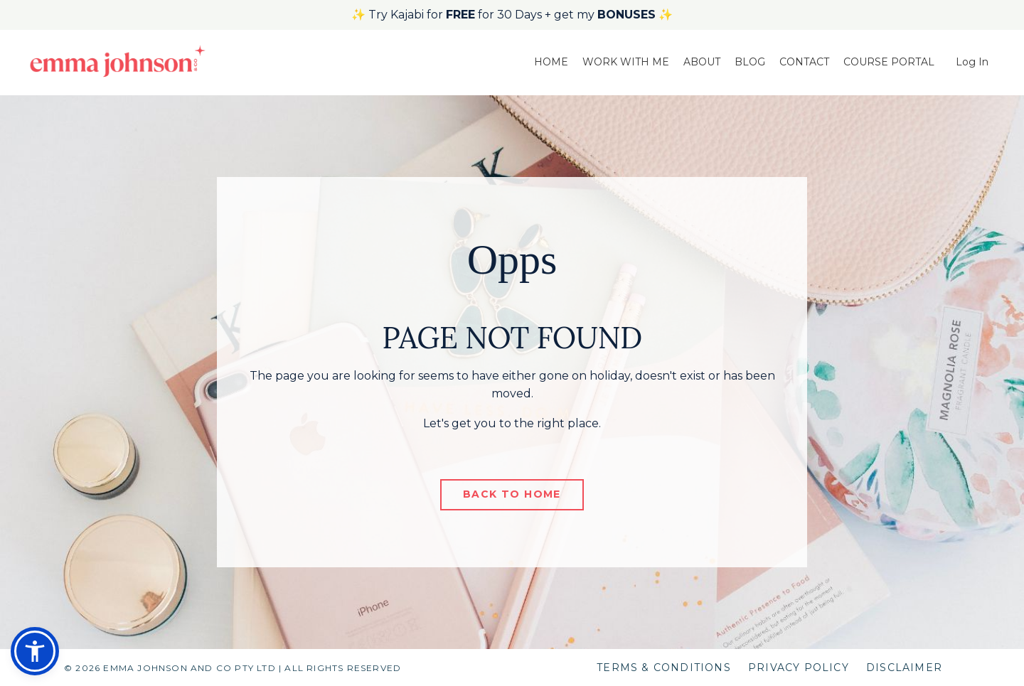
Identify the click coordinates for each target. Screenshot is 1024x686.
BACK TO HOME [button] (512, 494)
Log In (972, 61)
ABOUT (701, 61)
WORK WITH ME (625, 61)
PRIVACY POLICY (798, 667)
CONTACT (804, 61)
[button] (34, 651)
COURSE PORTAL (888, 61)
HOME (551, 61)
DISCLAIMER (904, 667)
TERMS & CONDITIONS (664, 667)
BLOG (750, 61)
